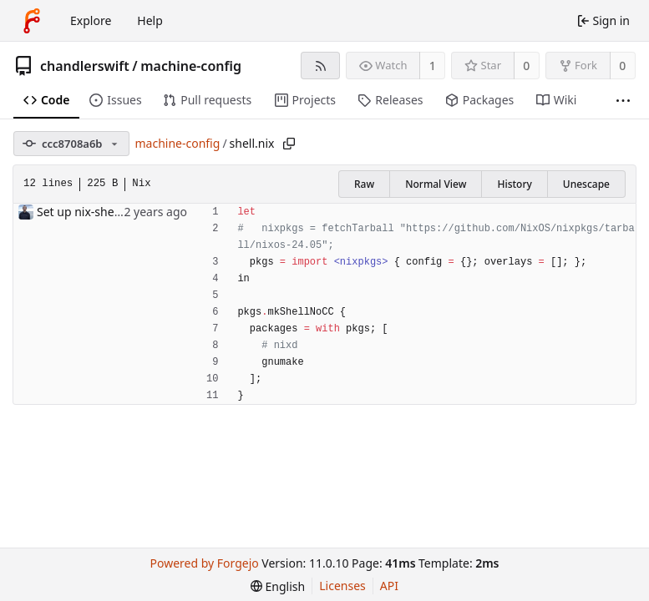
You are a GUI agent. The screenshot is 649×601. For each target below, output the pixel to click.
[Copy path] (289, 143)
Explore (90, 20)
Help (150, 20)
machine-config (190, 66)
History (514, 184)
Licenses (342, 585)
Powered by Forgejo (204, 563)
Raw (364, 184)
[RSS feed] (320, 65)
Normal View (435, 184)
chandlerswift (84, 66)
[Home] (31, 21)
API (389, 585)
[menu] (278, 586)
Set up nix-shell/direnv (98, 212)
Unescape (586, 184)
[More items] (623, 101)
